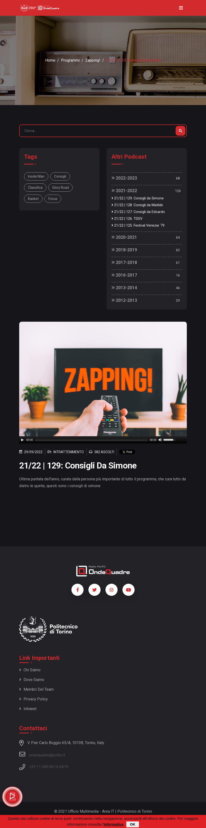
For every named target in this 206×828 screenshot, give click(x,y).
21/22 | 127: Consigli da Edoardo (138, 212)
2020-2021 (124, 237)
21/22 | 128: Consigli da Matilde (137, 205)
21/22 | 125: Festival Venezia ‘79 (138, 225)
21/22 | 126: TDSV (127, 219)
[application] (103, 439)
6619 (64, 766)
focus (52, 199)
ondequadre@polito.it (42, 754)
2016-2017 (124, 275)
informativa (113, 824)
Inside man (36, 176)
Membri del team (36, 689)
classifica (35, 187)
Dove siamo (31, 679)
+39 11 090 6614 (43, 766)
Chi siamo (30, 670)
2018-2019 (124, 249)
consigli (60, 176)
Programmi (70, 60)
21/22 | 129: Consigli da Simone (138, 198)
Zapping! (92, 60)
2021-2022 (124, 190)
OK (133, 824)
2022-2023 (124, 177)
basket (33, 199)
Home (50, 60)
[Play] (22, 440)
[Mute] (160, 440)
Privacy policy (33, 699)
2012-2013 (124, 300)
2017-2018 (124, 262)
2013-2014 (124, 287)
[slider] (91, 440)
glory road (60, 187)
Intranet (27, 708)
